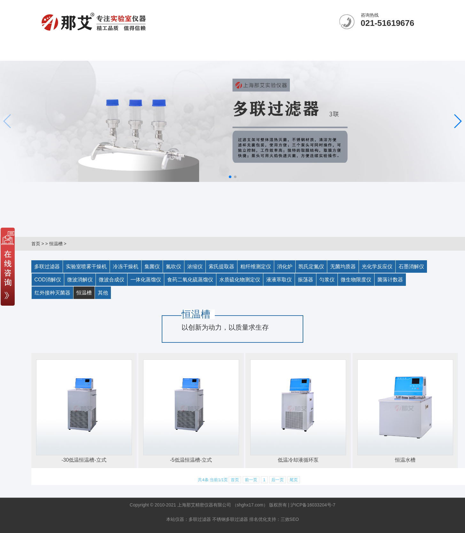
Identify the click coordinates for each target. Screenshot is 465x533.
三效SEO (290, 519)
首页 (35, 243)
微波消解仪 (80, 279)
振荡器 (305, 279)
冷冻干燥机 (125, 266)
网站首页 (51, 52)
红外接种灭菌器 (52, 292)
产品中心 (189, 52)
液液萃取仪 (279, 279)
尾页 (294, 479)
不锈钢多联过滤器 (230, 519)
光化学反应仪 (377, 266)
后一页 (277, 479)
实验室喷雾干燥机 (86, 266)
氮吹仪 (173, 266)
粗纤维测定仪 (255, 266)
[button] (230, 177)
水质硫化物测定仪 (239, 279)
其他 (103, 292)
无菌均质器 (343, 266)
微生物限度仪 (356, 279)
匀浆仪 (327, 279)
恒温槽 (56, 243)
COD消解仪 (48, 279)
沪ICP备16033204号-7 (313, 504)
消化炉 (284, 266)
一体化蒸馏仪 (145, 279)
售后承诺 (281, 52)
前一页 (251, 479)
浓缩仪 (195, 266)
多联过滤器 (47, 266)
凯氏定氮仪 (311, 266)
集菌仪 (152, 266)
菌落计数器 (390, 279)
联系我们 (327, 52)
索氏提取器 (221, 266)
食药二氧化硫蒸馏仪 (190, 279)
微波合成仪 (111, 279)
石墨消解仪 (411, 266)
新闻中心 (143, 52)
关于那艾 (97, 52)
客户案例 (235, 52)
